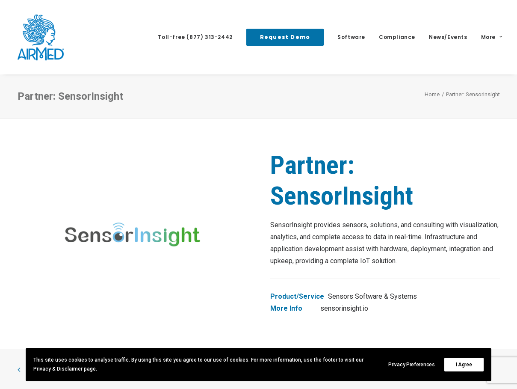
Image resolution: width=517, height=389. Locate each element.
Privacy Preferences (411, 365)
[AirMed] (40, 37)
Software (351, 37)
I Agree (464, 365)
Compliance (397, 37)
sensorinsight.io (344, 308)
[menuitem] (198, 37)
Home (432, 94)
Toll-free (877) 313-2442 (195, 37)
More (491, 37)
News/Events (448, 37)
